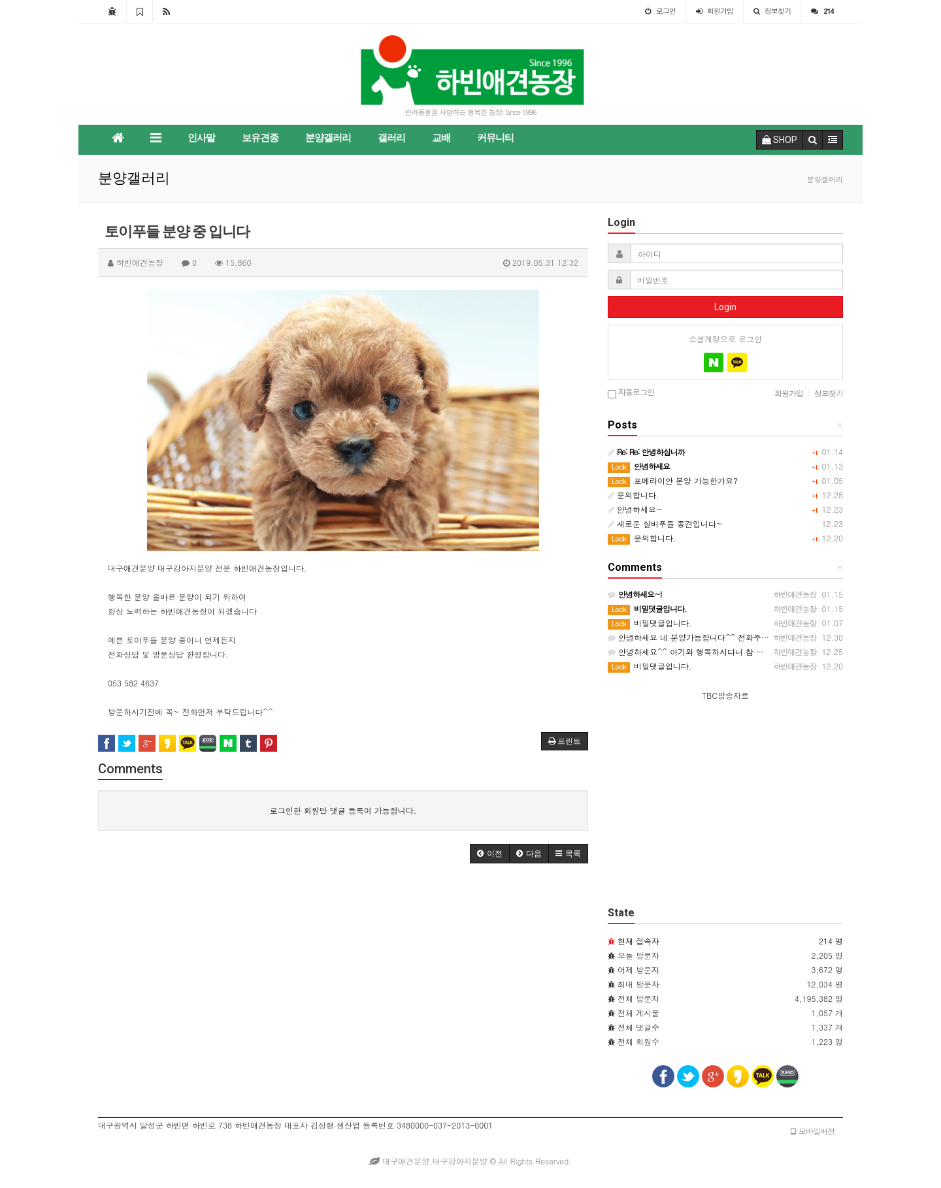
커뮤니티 (495, 138)
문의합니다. (633, 494)
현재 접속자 (638, 940)
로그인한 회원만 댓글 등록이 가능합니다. (343, 810)
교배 (441, 138)
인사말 (201, 138)
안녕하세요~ (635, 509)
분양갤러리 (328, 138)
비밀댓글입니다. (650, 622)
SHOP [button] (779, 140)
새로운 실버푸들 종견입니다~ (665, 523)
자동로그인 (631, 392)
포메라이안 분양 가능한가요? (673, 480)
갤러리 (391, 138)
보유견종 (260, 138)
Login (725, 307)
